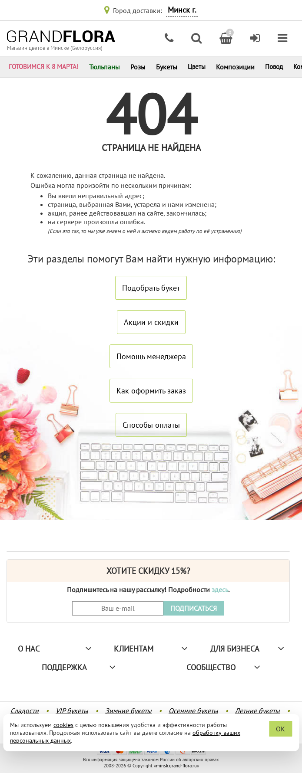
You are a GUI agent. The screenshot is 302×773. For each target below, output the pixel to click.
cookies (63, 725)
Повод (274, 66)
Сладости (24, 710)
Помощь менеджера (151, 356)
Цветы (197, 66)
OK (280, 728)
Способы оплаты (151, 425)
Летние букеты (257, 710)
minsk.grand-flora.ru (176, 766)
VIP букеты (72, 710)
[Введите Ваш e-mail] (117, 608)
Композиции (235, 66)
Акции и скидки (151, 322)
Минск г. (182, 10)
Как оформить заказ (151, 391)
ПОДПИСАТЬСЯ (193, 608)
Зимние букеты (128, 710)
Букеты (166, 66)
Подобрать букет (151, 288)
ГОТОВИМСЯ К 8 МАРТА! (44, 66)
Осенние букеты (193, 710)
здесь (220, 589)
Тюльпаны (104, 66)
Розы (138, 66)
